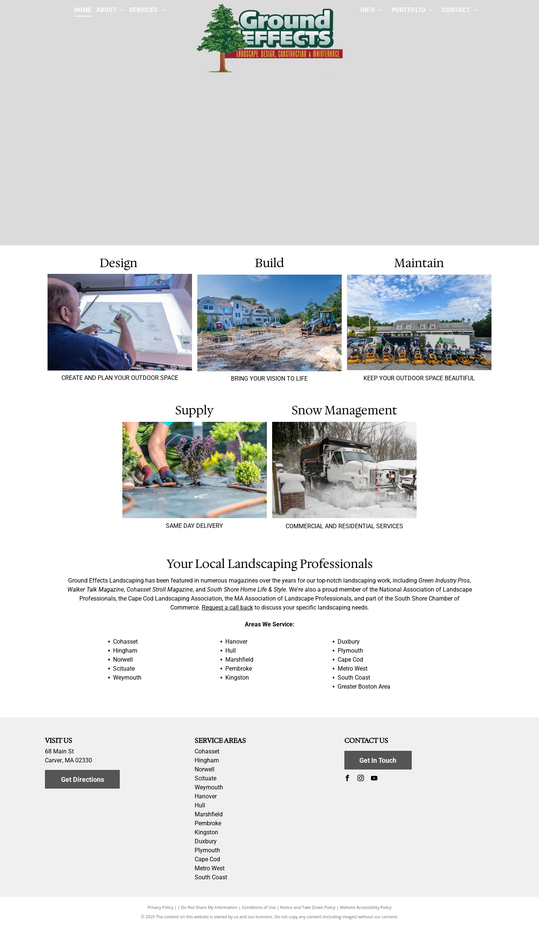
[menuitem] (83, 10)
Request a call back (227, 607)
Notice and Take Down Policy (308, 907)
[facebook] (347, 779)
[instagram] (361, 779)
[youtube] (374, 779)
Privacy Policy (160, 907)
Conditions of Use (259, 907)
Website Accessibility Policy (366, 907)
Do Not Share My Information (209, 907)
